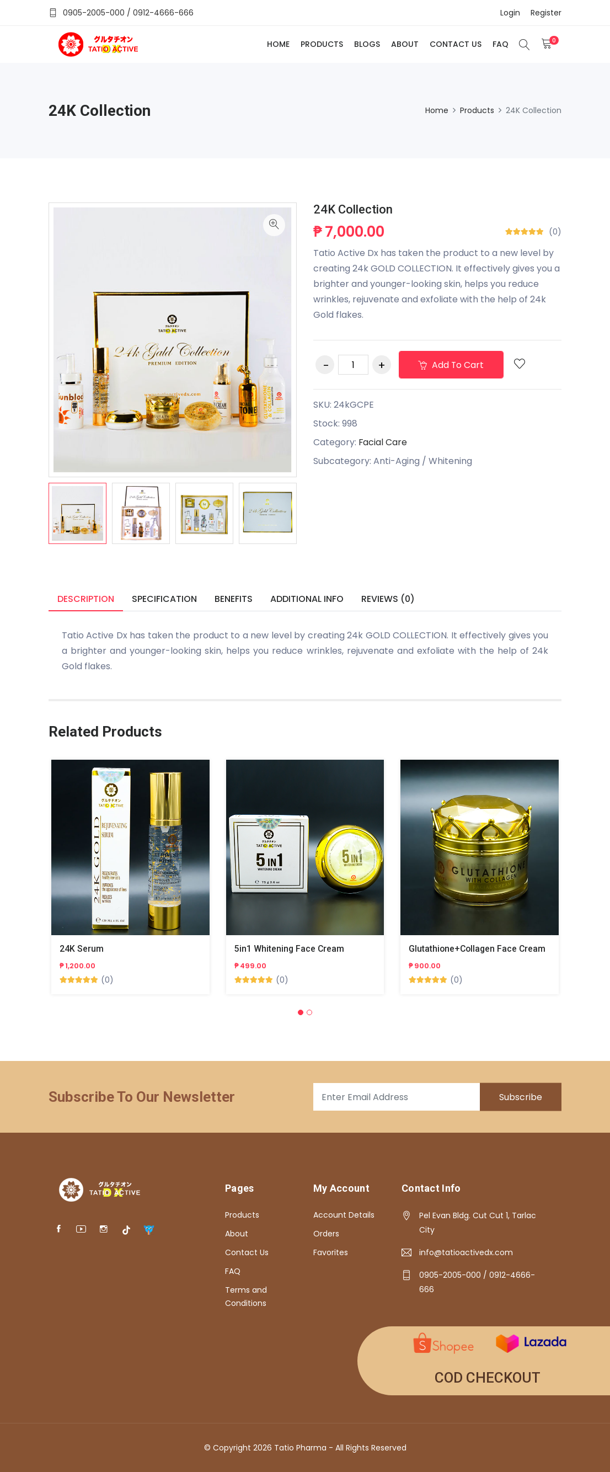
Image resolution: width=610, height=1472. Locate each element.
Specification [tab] (164, 599)
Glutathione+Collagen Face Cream (478, 949)
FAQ (500, 44)
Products (321, 44)
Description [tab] (85, 599)
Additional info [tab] (307, 599)
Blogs (366, 44)
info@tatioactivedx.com (466, 1252)
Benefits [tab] (234, 599)
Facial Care (383, 442)
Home (277, 44)
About (404, 44)
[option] (77, 513)
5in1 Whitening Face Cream (289, 949)
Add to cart (452, 365)
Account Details (343, 1214)
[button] (300, 1013)
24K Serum (82, 949)
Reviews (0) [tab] (388, 599)
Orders (326, 1233)
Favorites (330, 1252)
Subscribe (520, 1097)
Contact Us (455, 44)
